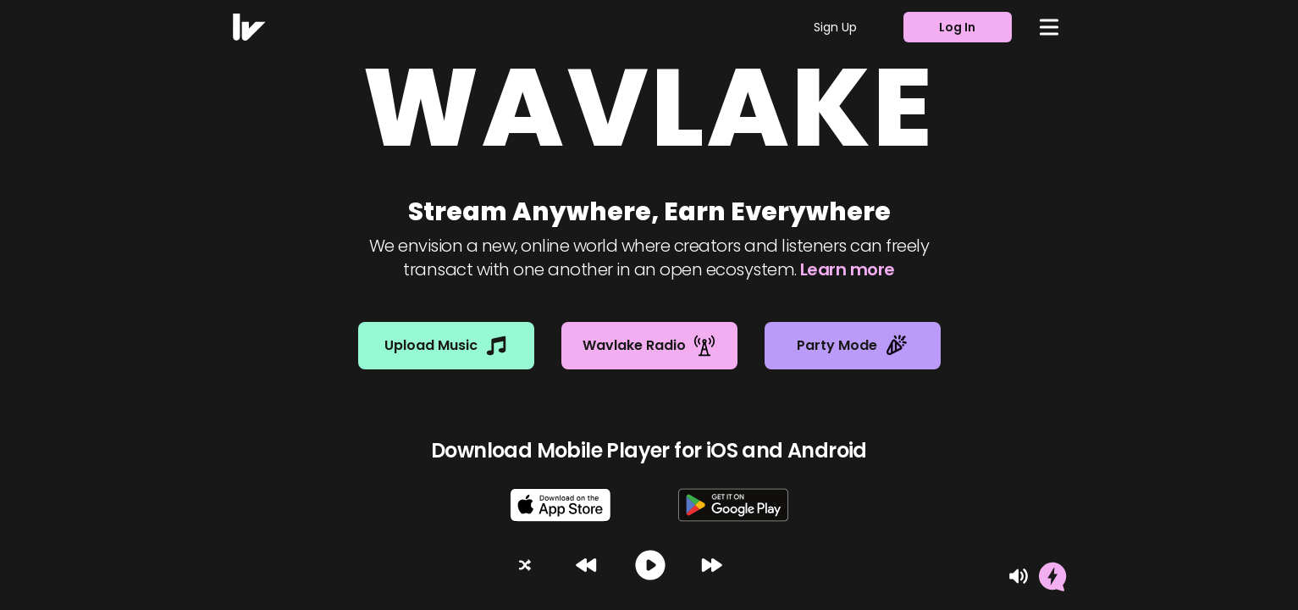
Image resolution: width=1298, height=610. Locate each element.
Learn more (847, 269)
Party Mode (852, 346)
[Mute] (1018, 576)
